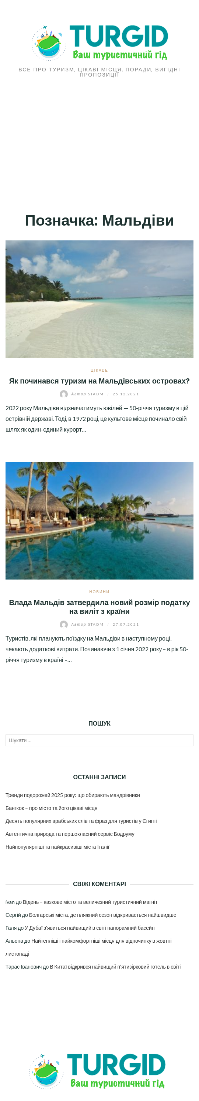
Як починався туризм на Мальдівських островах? (99, 381)
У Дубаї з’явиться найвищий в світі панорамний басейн (89, 928)
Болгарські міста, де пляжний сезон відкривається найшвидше (103, 915)
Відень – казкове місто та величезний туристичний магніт (90, 902)
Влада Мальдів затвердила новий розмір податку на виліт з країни (99, 606)
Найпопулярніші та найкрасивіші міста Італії (57, 847)
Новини (99, 592)
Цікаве (99, 370)
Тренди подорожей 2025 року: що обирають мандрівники (73, 795)
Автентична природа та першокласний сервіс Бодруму (70, 834)
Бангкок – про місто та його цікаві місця (51, 808)
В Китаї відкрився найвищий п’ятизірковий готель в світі (115, 966)
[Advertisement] (99, 133)
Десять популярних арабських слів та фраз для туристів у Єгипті (81, 821)
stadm (82, 394)
